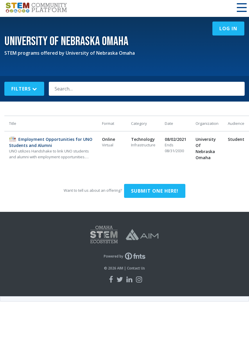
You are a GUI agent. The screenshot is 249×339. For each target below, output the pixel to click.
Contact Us (136, 268)
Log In (228, 28)
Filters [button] (24, 89)
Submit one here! (154, 191)
